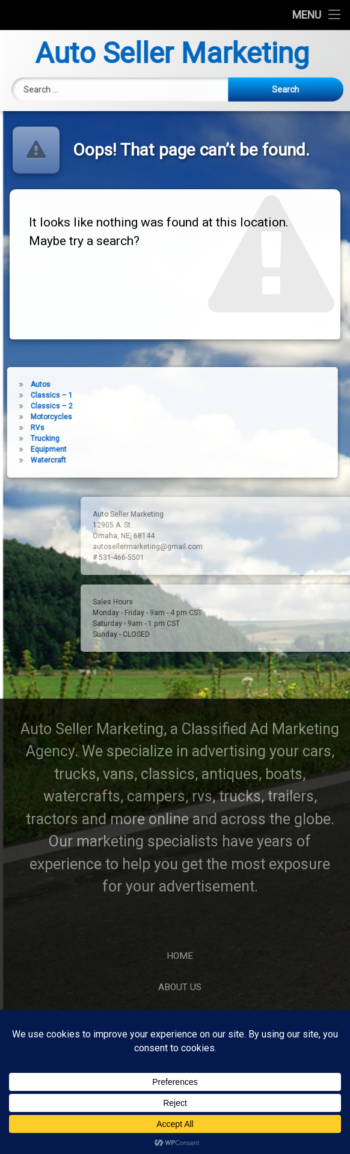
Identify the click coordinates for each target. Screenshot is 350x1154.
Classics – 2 (29, 406)
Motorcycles (29, 417)
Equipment (26, 449)
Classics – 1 (29, 395)
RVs (15, 428)
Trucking (22, 438)
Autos (18, 384)
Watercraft (26, 460)
